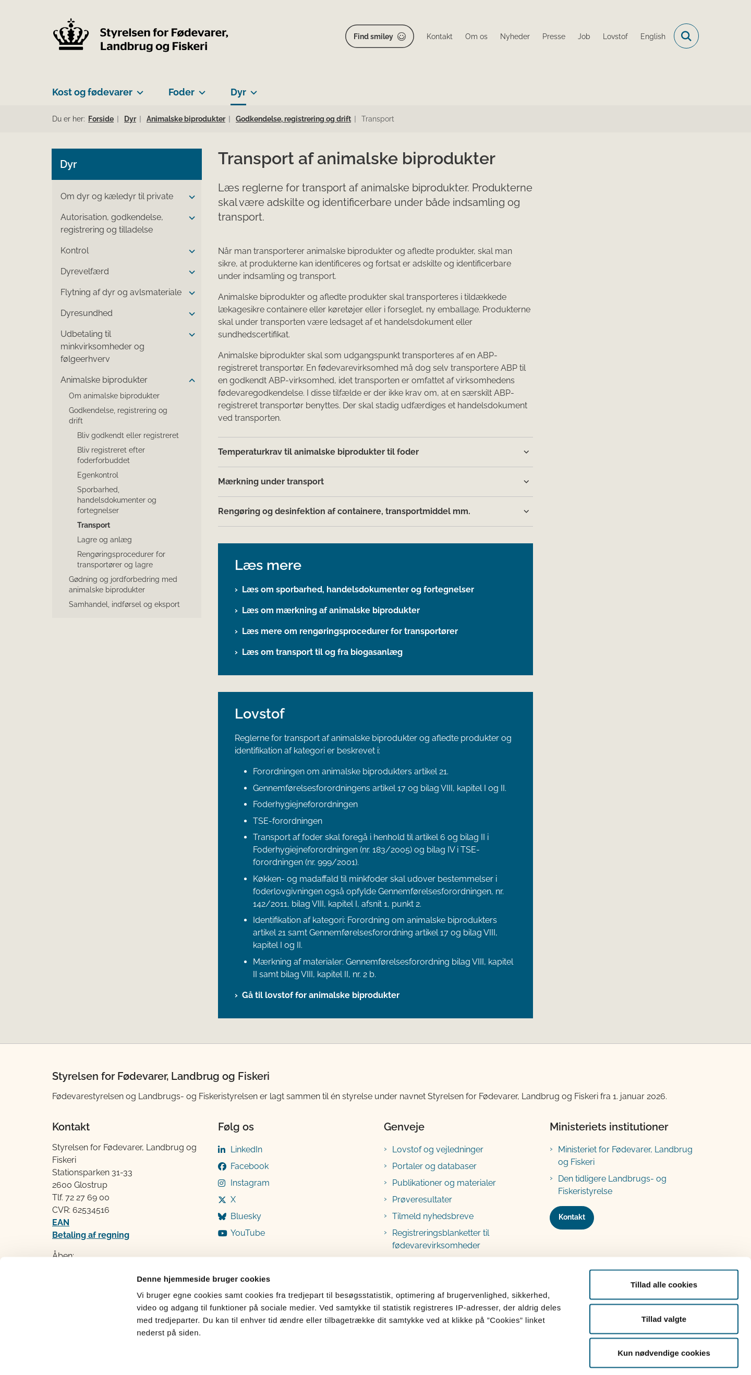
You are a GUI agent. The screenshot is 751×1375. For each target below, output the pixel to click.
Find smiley (373, 36)
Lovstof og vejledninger (437, 1149)
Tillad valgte (663, 1272)
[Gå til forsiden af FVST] (140, 36)
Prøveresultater (422, 1199)
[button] (189, 197)
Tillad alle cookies (664, 1238)
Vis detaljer (542, 1354)
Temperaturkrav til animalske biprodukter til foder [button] (318, 452)
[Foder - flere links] (200, 88)
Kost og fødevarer (92, 92)
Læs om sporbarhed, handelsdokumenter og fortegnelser (358, 589)
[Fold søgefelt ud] (686, 35)
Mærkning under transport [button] (271, 481)
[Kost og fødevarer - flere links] (137, 88)
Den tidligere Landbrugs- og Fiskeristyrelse (612, 1185)
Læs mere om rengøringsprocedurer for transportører (350, 631)
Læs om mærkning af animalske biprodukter (331, 610)
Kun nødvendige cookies (663, 1306)
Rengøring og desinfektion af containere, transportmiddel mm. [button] (344, 511)
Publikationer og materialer (444, 1183)
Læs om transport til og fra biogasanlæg (322, 652)
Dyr (238, 92)
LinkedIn (246, 1149)
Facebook (250, 1166)
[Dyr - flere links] (251, 88)
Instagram (250, 1183)
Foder (181, 92)
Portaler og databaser (434, 1166)
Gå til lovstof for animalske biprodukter (320, 995)
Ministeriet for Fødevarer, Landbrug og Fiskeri (625, 1156)
